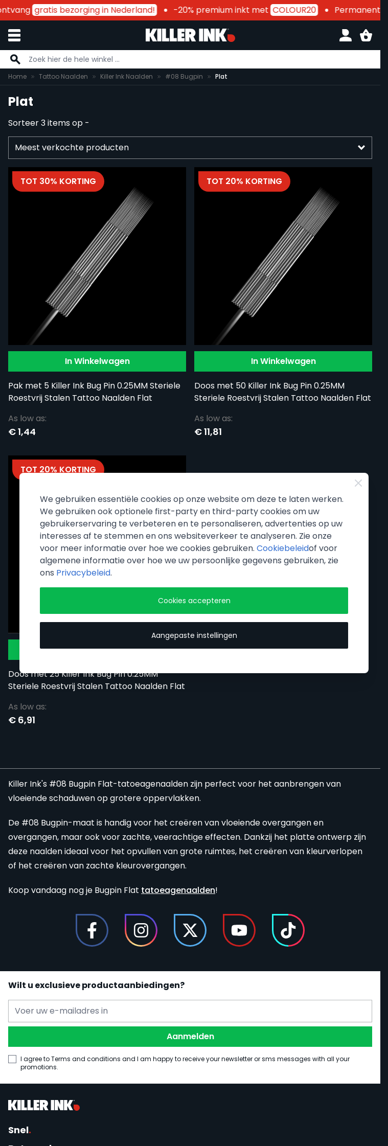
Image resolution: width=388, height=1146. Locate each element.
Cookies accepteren (194, 600)
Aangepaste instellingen (194, 635)
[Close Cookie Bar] (358, 483)
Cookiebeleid (283, 548)
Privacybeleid (83, 573)
